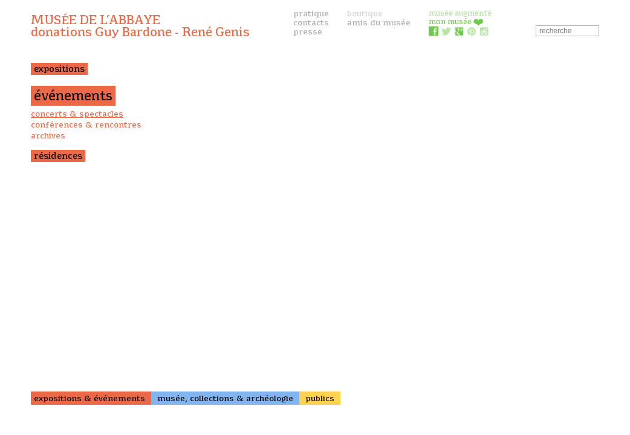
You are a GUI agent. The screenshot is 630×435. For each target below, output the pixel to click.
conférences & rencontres (86, 124)
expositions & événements (89, 398)
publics (319, 398)
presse (307, 31)
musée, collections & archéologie (225, 398)
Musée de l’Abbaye (140, 26)
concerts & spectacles (77, 113)
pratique (311, 13)
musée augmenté (460, 13)
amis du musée (379, 22)
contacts (311, 22)
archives (48, 135)
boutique (365, 13)
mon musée (456, 21)
